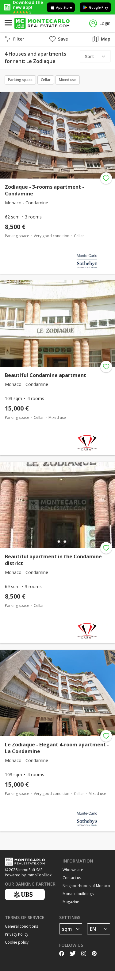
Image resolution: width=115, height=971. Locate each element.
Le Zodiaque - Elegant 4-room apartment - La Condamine (57, 748)
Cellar (46, 79)
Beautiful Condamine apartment (45, 375)
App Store (61, 7)
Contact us (72, 877)
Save (58, 39)
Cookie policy (17, 942)
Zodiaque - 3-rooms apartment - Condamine (44, 190)
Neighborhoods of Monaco (86, 885)
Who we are (73, 869)
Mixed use (67, 79)
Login (99, 23)
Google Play (95, 7)
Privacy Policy (16, 934)
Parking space (20, 79)
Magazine (71, 901)
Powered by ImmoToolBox (28, 875)
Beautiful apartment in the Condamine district (53, 560)
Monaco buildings (78, 893)
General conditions (21, 926)
